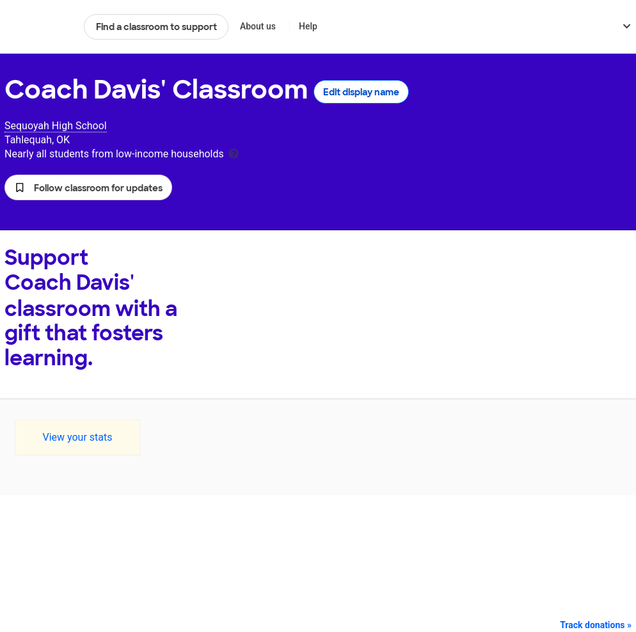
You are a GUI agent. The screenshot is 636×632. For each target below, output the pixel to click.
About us (258, 26)
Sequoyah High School (55, 126)
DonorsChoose (38, 26)
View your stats (77, 437)
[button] (88, 187)
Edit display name (361, 92)
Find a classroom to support (156, 27)
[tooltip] (234, 152)
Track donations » (596, 625)
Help (308, 26)
